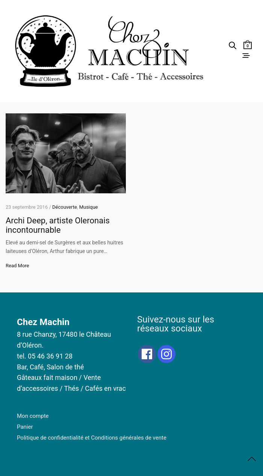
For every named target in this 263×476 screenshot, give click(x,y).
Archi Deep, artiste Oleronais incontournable (58, 225)
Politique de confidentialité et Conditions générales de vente (91, 437)
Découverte (64, 207)
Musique (88, 207)
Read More (17, 265)
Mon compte (33, 416)
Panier (25, 426)
